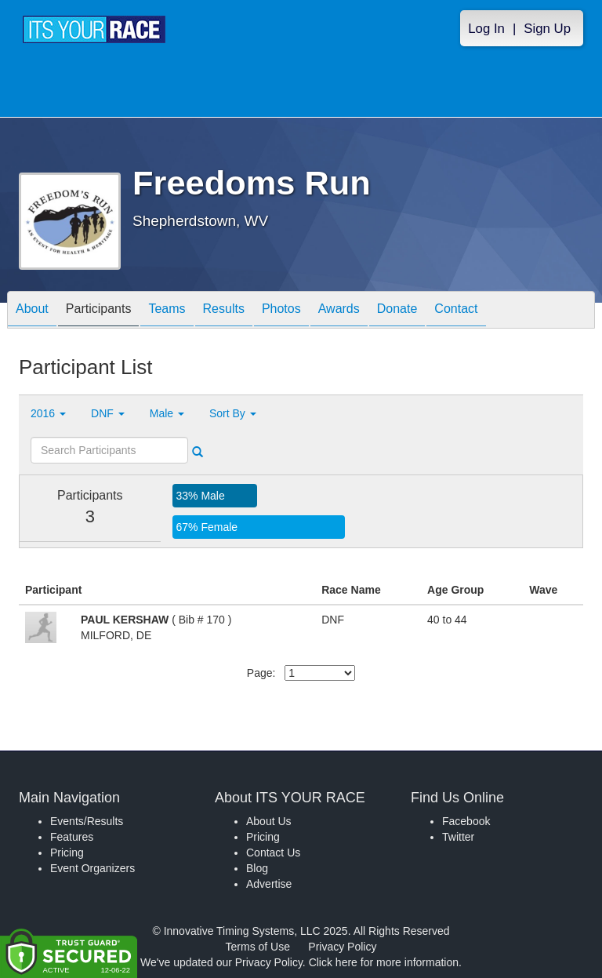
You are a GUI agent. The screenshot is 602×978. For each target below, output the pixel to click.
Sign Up (547, 28)
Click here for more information (384, 962)
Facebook (466, 821)
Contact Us (273, 852)
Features (71, 837)
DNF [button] (108, 413)
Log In (486, 28)
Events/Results (86, 821)
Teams (166, 311)
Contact (455, 311)
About (32, 311)
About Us (269, 821)
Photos (281, 311)
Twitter (458, 837)
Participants (99, 311)
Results (224, 311)
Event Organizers (92, 868)
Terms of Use (258, 946)
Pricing (67, 852)
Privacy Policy (342, 946)
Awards (339, 311)
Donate (397, 311)
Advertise (269, 884)
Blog (257, 868)
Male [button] (167, 413)
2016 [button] (48, 413)
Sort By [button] (232, 413)
